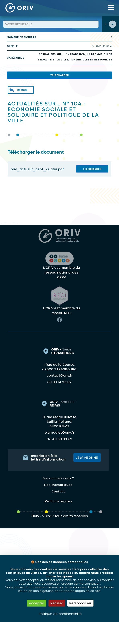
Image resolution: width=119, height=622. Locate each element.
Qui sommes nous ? (58, 478)
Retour (22, 90)
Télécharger (59, 75)
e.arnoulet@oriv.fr (59, 432)
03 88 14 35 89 (59, 382)
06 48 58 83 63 (59, 439)
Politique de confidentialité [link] (60, 614)
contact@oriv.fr (60, 375)
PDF (72, 59)
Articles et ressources (94, 59)
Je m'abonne (87, 457)
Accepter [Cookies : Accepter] (36, 603)
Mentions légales (58, 501)
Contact (58, 491)
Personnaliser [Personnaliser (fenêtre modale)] (80, 603)
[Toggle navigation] (111, 7)
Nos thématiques (58, 484)
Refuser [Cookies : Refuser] (56, 603)
